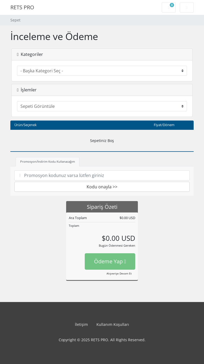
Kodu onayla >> (102, 187)
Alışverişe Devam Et (119, 273)
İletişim (81, 324)
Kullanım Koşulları (112, 324)
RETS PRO (22, 7)
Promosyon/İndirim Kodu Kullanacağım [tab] (47, 161)
